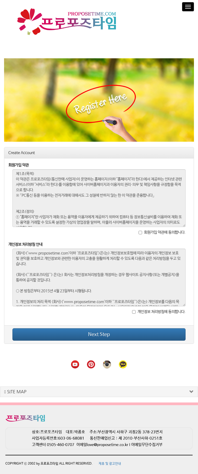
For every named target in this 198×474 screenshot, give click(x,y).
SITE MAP (15, 389)
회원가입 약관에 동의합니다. (162, 230)
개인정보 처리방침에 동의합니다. (159, 309)
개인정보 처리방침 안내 (25, 242)
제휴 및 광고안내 (110, 461)
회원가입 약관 (18, 163)
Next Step (99, 332)
